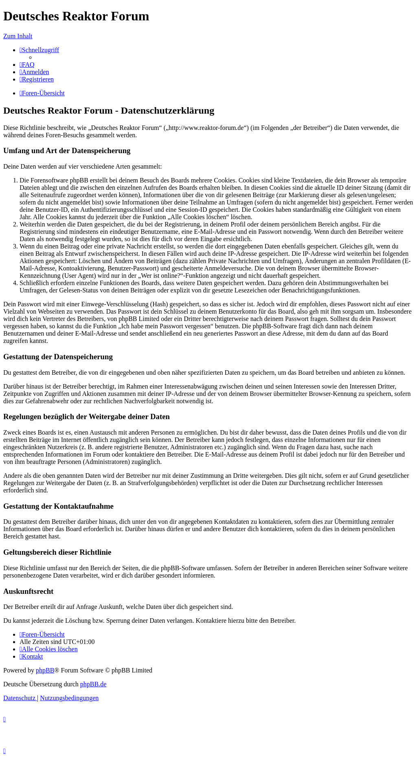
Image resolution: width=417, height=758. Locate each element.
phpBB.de (93, 684)
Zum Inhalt (18, 36)
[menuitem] (27, 64)
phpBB (45, 670)
